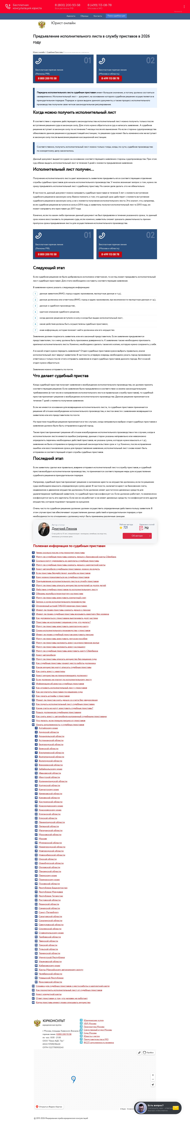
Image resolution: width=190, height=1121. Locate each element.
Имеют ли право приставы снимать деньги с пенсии (63, 610)
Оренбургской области (51, 863)
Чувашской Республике (51, 978)
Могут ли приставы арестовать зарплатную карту (62, 626)
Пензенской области (50, 871)
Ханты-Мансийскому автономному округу (61, 969)
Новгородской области (51, 851)
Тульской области (48, 949)
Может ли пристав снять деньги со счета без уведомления (67, 700)
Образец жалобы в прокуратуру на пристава (59, 593)
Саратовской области (50, 916)
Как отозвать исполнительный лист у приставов (61, 688)
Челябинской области (50, 974)
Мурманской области (50, 843)
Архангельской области (51, 736)
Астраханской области (51, 740)
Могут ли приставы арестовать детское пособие (61, 638)
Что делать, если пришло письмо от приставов (60, 720)
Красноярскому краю (50, 810)
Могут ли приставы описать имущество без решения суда (66, 659)
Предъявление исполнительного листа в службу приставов (67, 581)
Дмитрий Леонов (64, 528)
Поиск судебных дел (116, 16)
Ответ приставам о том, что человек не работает (62, 998)
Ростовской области (50, 900)
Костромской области (50, 802)
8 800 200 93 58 (63, 1034)
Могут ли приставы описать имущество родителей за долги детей (71, 585)
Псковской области (49, 883)
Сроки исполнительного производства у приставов (63, 630)
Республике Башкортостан (53, 888)
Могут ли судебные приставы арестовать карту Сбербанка (67, 651)
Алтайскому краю (48, 728)
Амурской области (49, 732)
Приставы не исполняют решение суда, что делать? (63, 622)
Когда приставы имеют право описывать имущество (63, 1002)
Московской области (50, 834)
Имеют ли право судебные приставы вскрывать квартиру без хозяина (72, 614)
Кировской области (49, 797)
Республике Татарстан (51, 896)
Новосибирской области (52, 855)
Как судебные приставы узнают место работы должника (66, 663)
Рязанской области (49, 904)
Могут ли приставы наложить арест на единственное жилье (67, 643)
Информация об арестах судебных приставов (60, 683)
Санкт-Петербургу (49, 912)
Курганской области (49, 814)
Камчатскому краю (49, 789)
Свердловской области (51, 924)
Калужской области (49, 785)
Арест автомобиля (46, 655)
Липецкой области (49, 826)
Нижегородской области (52, 847)
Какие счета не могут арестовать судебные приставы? (64, 708)
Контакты (98, 16)
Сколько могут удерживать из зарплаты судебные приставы (67, 561)
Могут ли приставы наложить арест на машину (60, 647)
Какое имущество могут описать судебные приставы (63, 667)
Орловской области (49, 867)
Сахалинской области (50, 920)
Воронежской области (51, 765)
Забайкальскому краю (50, 769)
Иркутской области (49, 777)
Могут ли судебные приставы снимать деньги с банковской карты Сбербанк (76, 557)
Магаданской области (50, 830)
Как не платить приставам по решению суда (59, 692)
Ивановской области (50, 773)
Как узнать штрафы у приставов (53, 696)
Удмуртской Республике (52, 957)
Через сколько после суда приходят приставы (60, 552)
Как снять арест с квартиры (50, 671)
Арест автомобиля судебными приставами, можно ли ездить (68, 569)
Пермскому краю (48, 875)
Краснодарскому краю (51, 806)
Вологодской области (50, 761)
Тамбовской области (50, 937)
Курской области (48, 818)
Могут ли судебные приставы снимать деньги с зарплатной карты (70, 565)
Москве (43, 838)
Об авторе (137, 536)
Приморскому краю (49, 879)
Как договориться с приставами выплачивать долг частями (67, 618)
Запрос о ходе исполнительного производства (61, 602)
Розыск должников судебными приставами (58, 712)
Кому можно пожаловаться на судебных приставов (62, 577)
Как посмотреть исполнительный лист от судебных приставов (69, 990)
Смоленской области (50, 929)
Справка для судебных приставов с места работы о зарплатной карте (73, 986)
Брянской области (48, 748)
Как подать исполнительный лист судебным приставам (65, 704)
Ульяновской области (50, 961)
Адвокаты (71, 16)
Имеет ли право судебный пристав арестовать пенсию (65, 634)
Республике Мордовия (51, 892)
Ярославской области (50, 982)
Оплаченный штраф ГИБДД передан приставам (61, 606)
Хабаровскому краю (49, 965)
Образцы (84, 16)
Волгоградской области (51, 757)
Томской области (48, 945)
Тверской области (48, 941)
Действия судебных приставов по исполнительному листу (67, 589)
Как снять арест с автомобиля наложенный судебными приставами (71, 716)
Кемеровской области (50, 793)
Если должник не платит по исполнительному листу (64, 679)
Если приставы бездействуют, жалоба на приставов (63, 573)
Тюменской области (49, 953)
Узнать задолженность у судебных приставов (60, 724)
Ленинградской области (52, 822)
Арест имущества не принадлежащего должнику (61, 675)
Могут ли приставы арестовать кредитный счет (61, 597)
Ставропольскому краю (51, 933)
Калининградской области (53, 781)
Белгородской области (51, 744)
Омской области (48, 859)
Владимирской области (51, 752)
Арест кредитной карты (48, 994)
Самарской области (49, 908)
